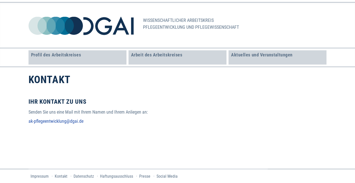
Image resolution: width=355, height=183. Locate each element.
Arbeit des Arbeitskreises (156, 54)
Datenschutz (84, 176)
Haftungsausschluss (116, 176)
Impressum (40, 176)
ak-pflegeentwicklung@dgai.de (56, 121)
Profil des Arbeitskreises (56, 54)
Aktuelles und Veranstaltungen (262, 54)
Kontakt (61, 176)
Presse (144, 176)
